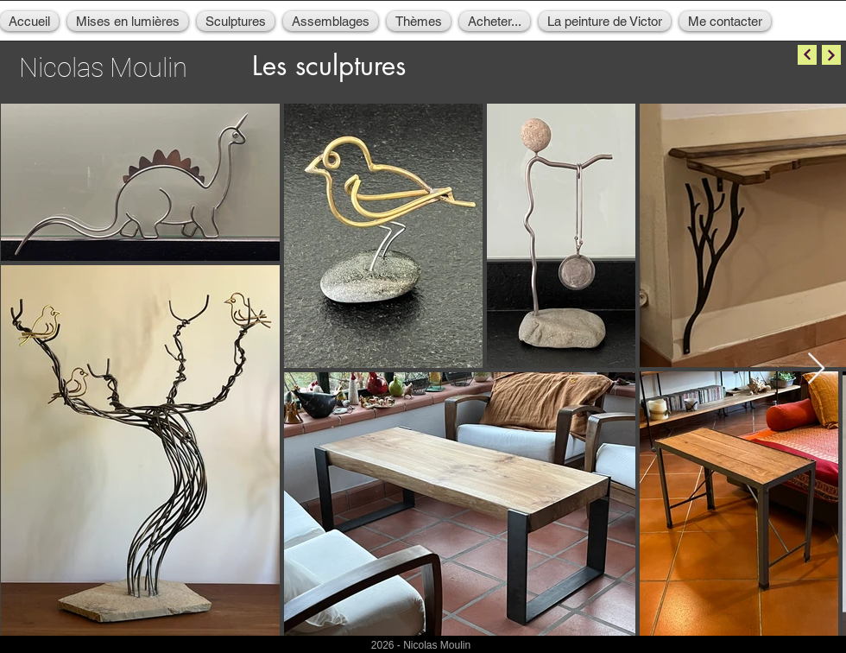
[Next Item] (816, 369)
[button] (128, 21)
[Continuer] (807, 55)
